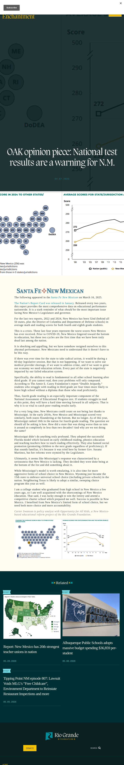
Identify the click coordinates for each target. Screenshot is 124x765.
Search (95, 748)
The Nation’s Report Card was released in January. (44, 303)
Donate (30, 748)
